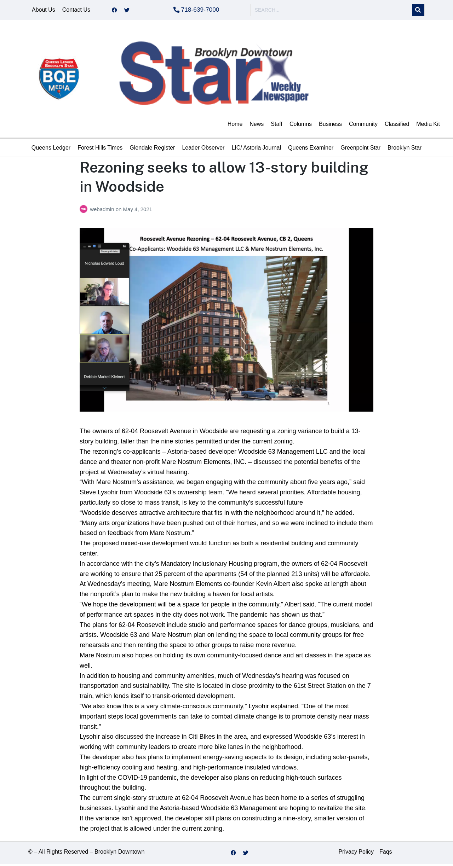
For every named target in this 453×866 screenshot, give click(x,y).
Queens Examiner (310, 150)
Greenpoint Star (360, 150)
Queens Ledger (50, 150)
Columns (300, 126)
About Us (43, 11)
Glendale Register (152, 150)
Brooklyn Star (405, 150)
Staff (276, 126)
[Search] (418, 11)
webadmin (103, 211)
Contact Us (76, 11)
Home (235, 126)
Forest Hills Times (100, 150)
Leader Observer (203, 150)
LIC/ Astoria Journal (256, 150)
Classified (397, 126)
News (257, 126)
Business (330, 126)
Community (363, 126)
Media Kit (428, 126)
